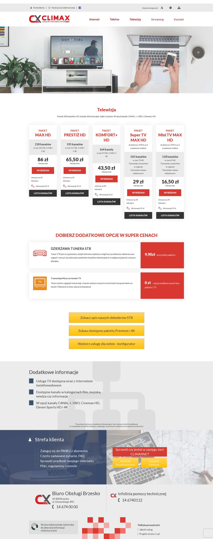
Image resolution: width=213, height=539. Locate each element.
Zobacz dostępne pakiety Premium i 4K (106, 331)
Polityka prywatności (149, 524)
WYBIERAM (43, 170)
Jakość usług (146, 529)
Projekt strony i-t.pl (149, 533)
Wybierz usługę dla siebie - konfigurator (106, 344)
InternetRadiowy (154, 462)
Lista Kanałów (138, 215)
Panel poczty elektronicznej (61, 8)
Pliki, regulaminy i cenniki (58, 466)
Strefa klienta (37, 8)
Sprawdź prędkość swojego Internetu (67, 461)
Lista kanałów (43, 193)
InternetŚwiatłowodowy (125, 462)
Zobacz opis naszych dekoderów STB (106, 318)
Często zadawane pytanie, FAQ (62, 456)
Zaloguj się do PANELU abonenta (63, 451)
